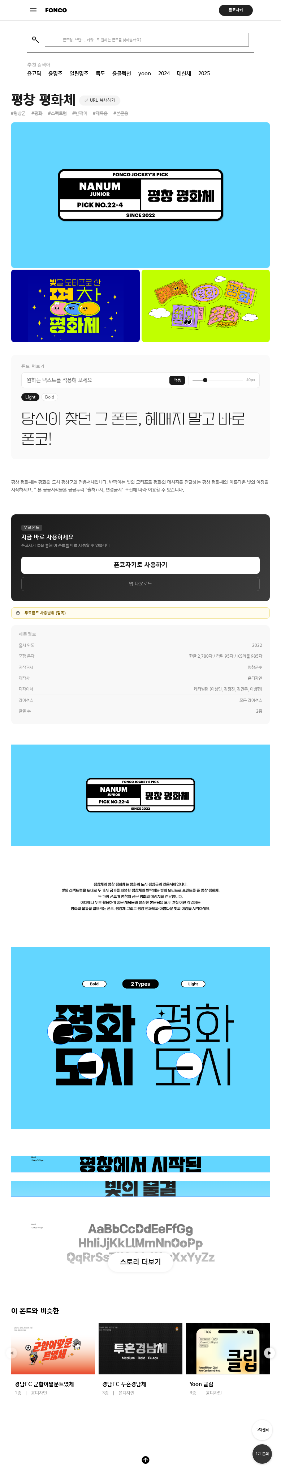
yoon (144, 73)
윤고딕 (34, 73)
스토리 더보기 (140, 1261)
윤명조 (55, 73)
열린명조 (79, 73)
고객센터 (262, 1430)
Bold (49, 397)
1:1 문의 (262, 1453)
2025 (204, 73)
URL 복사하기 (102, 100)
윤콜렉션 (121, 73)
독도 (100, 73)
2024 (164, 73)
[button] (269, 1353)
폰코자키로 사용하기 (141, 565)
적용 (177, 380)
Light (30, 397)
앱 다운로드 (140, 584)
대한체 (184, 73)
